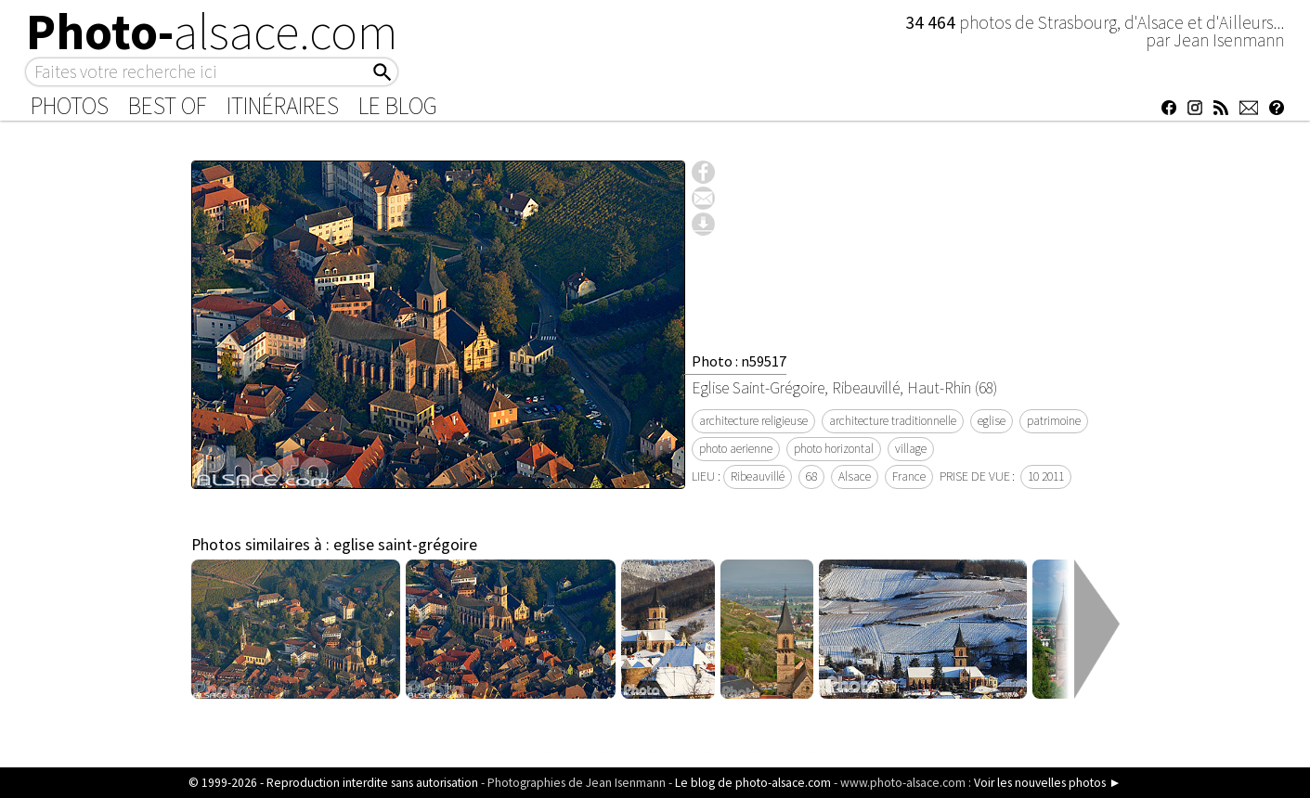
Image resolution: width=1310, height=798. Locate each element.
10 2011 (1046, 476)
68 (811, 476)
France (909, 476)
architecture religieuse (753, 421)
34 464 (932, 22)
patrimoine (1054, 421)
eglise (991, 421)
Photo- (212, 31)
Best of (167, 106)
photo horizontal (834, 449)
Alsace (854, 476)
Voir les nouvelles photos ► (1047, 783)
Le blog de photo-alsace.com (753, 783)
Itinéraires (283, 106)
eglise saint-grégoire (405, 544)
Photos (70, 106)
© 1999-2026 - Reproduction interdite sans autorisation (333, 783)
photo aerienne (735, 449)
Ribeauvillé (758, 476)
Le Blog (397, 106)
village (911, 449)
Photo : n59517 (739, 361)
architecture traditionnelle (892, 421)
